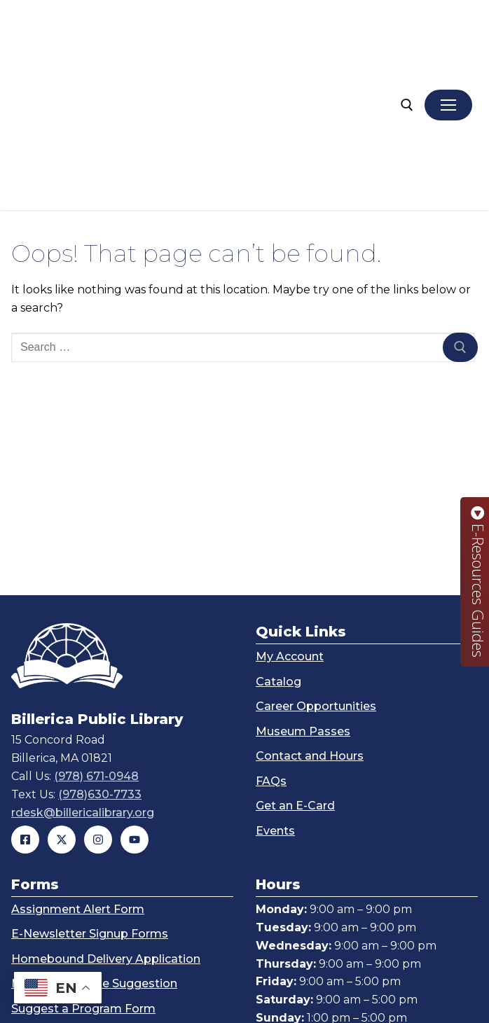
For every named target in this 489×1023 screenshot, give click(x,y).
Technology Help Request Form (101, 886)
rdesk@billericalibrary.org (82, 665)
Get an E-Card (295, 658)
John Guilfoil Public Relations (394, 997)
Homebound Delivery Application (105, 812)
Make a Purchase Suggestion (94, 836)
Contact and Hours (310, 608)
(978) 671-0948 (96, 629)
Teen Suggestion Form (76, 911)
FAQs (271, 634)
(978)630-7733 (100, 647)
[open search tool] (407, 31)
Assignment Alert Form (77, 762)
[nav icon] (448, 31)
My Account (290, 509)
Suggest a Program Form (83, 861)
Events (275, 683)
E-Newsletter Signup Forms (89, 786)
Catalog (278, 534)
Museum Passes (303, 584)
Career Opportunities (316, 559)
